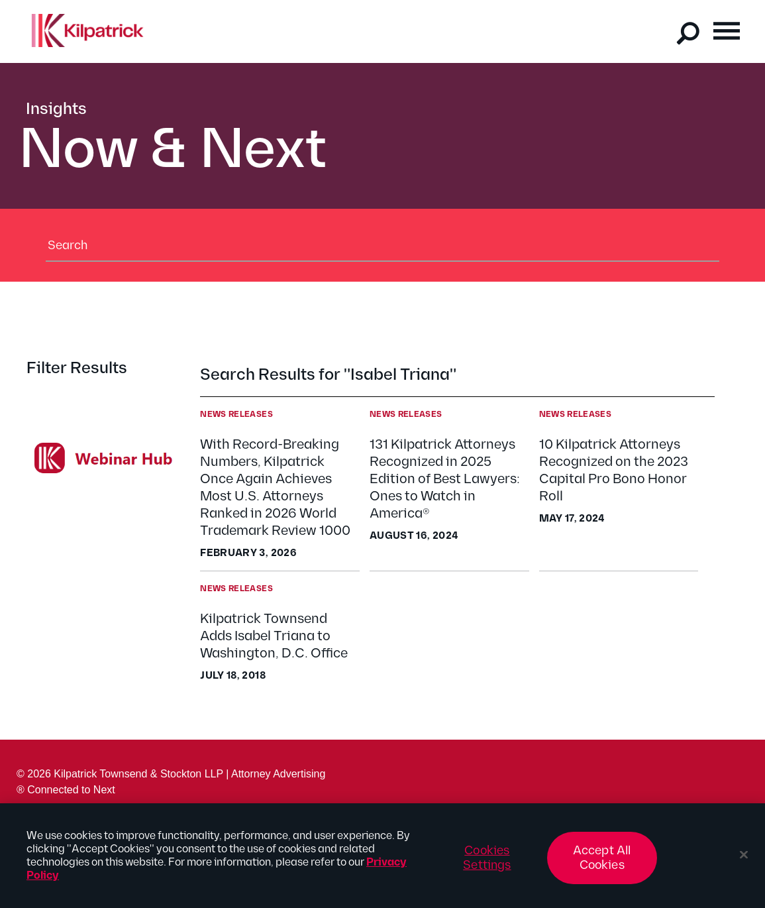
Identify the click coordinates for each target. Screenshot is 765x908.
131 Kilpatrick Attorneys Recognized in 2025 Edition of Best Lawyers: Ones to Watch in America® (445, 479)
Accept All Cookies (602, 863)
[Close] (743, 860)
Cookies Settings (487, 863)
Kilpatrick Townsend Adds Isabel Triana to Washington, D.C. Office (274, 636)
